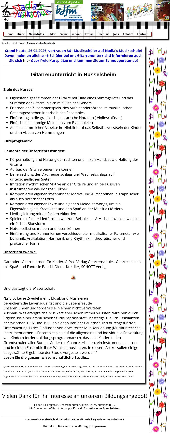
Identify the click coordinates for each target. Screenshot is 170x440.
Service (76, 34)
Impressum (99, 426)
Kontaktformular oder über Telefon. (96, 408)
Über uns (103, 34)
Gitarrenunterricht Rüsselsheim (41, 43)
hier (26, 60)
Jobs (116, 34)
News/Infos (36, 34)
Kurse (21, 34)
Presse (89, 34)
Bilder (52, 34)
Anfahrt (128, 34)
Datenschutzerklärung (73, 426)
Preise (63, 34)
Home (9, 34)
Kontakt (142, 34)
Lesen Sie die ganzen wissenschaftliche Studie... (46, 357)
